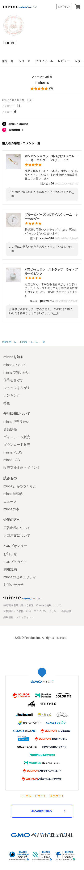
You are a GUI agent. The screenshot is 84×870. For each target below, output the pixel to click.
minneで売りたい (16, 421)
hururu (9, 42)
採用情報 (8, 617)
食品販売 (10, 429)
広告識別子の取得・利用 (17, 611)
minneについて (14, 365)
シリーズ (24, 61)
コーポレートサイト (33, 796)
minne (22, 597)
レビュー (64, 61)
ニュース (10, 501)
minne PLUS (12, 452)
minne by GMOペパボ (20, 6)
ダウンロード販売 (16, 444)
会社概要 (66, 611)
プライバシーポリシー (46, 611)
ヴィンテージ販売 (16, 437)
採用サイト (57, 796)
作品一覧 (7, 61)
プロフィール (44, 61)
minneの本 (11, 509)
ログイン (64, 6)
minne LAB (11, 460)
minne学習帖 (13, 494)
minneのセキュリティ (19, 577)
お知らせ (10, 554)
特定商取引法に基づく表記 (18, 605)
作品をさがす (13, 380)
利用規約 (10, 569)
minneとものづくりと (19, 486)
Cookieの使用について (49, 605)
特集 (6, 403)
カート (77, 6)
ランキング (11, 395)
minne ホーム (9, 342)
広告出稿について (16, 528)
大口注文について (16, 535)
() (42, 88)
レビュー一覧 (38, 342)
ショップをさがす (16, 388)
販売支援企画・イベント (21, 467)
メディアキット (25, 617)
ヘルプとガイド (15, 562)
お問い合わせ (13, 584)
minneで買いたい (16, 372)
